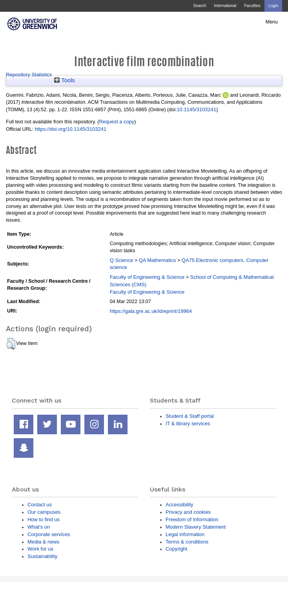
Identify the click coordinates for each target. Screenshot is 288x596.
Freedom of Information (192, 519)
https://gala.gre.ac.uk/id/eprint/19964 (151, 311)
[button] (10, 344)
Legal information (185, 534)
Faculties (252, 6)
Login (273, 6)
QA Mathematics (157, 260)
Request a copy (116, 122)
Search (199, 6)
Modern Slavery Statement (196, 527)
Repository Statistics (29, 75)
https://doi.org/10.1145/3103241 (70, 129)
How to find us (43, 519)
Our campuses (43, 512)
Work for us (40, 549)
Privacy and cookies (188, 512)
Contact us (39, 505)
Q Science (121, 260)
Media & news (43, 542)
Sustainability (42, 556)
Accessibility (179, 505)
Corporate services (48, 534)
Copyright (176, 549)
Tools (64, 80)
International (225, 6)
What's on (38, 527)
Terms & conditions (187, 542)
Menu (272, 22)
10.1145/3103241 (196, 109)
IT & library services (188, 423)
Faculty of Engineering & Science (147, 277)
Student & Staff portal (190, 416)
